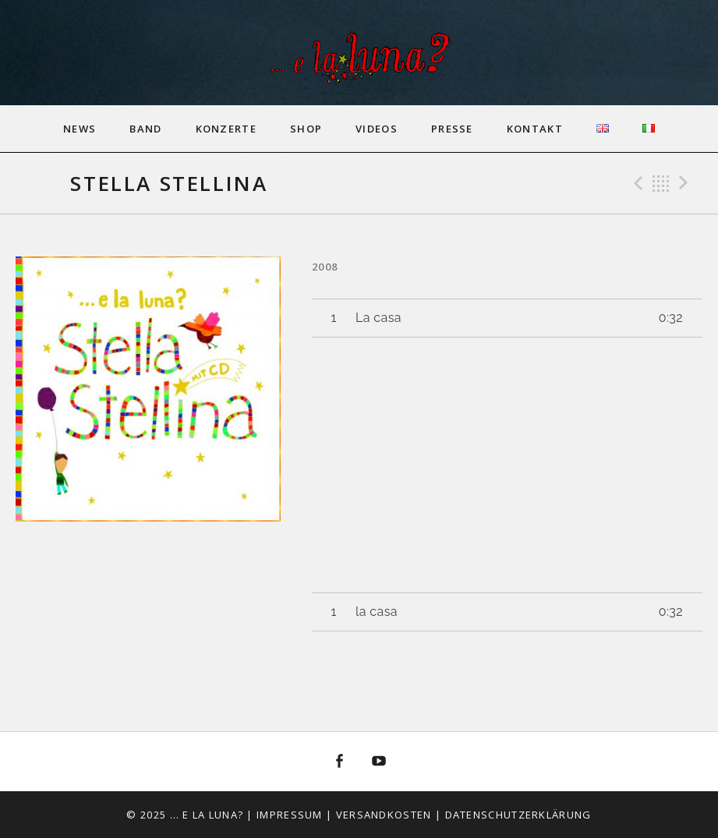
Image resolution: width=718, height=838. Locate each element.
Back (661, 183)
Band (145, 129)
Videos (376, 129)
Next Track (686, 183)
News (79, 129)
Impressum (289, 815)
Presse (452, 129)
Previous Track (636, 183)
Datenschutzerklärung (518, 815)
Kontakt (535, 129)
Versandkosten (384, 815)
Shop (306, 129)
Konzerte (226, 129)
